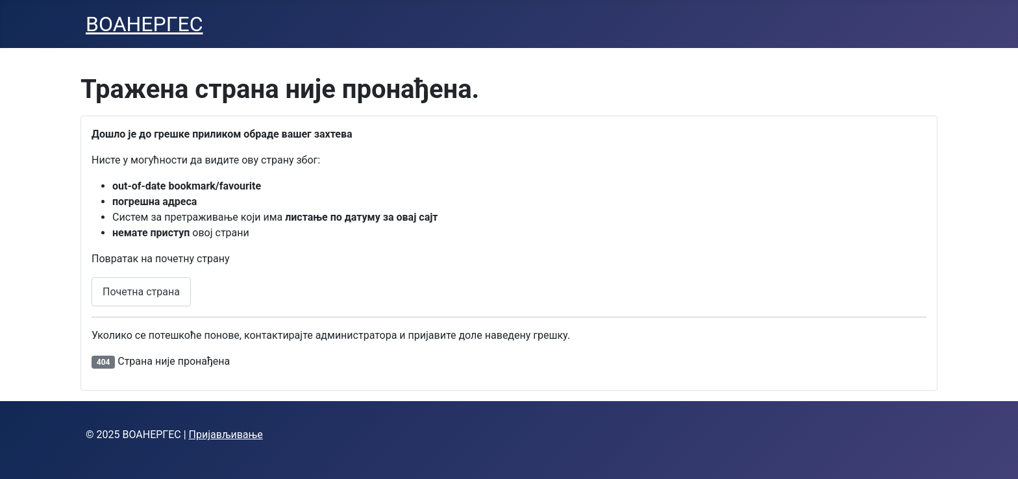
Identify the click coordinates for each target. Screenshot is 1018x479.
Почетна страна (141, 292)
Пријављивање (226, 434)
